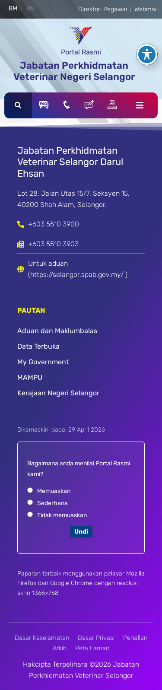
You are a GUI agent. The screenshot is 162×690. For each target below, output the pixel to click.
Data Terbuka (38, 346)
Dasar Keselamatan (42, 638)
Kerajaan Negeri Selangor (58, 393)
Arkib (60, 648)
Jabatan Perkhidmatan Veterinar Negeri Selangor (74, 71)
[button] (18, 105)
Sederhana (52, 503)
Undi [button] (81, 531)
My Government (43, 362)
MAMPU (29, 377)
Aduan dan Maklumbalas (57, 331)
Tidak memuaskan (62, 515)
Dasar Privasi (96, 638)
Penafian (135, 638)
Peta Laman (92, 648)
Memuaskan (53, 491)
